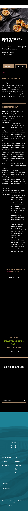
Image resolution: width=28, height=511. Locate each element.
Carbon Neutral (19, 473)
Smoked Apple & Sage (14, 342)
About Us (5, 461)
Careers (17, 469)
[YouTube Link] (15, 446)
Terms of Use (5, 500)
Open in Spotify (12, 278)
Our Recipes (5, 465)
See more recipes (7, 400)
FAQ (16, 457)
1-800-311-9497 (6, 488)
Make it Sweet (21, 66)
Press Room (18, 465)
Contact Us (5, 483)
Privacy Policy (13, 500)
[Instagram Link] (11, 446)
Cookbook (17, 461)
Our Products (6, 457)
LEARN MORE (12, 351)
